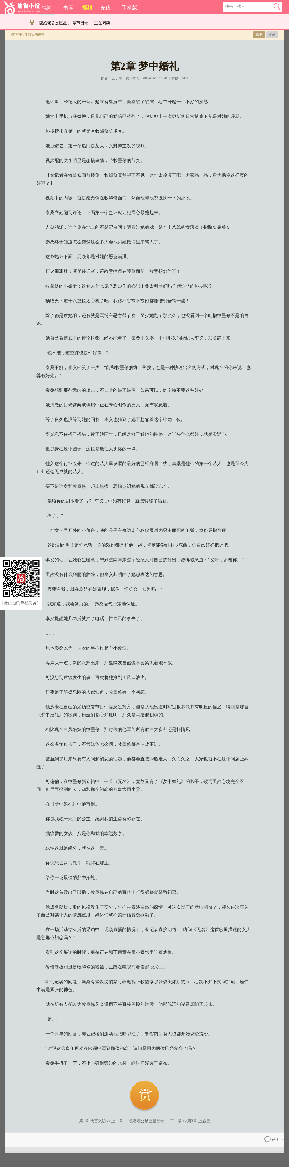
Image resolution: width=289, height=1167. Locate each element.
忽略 (272, 35)
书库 (68, 7)
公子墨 (117, 78)
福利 (87, 7)
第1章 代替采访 (92, 1121)
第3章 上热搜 (198, 1121)
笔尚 (47, 7)
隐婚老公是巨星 (53, 23)
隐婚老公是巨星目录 (146, 1121)
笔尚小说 (21, 7)
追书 (259, 35)
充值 (105, 7)
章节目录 (80, 23)
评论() (273, 1139)
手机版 (129, 7)
